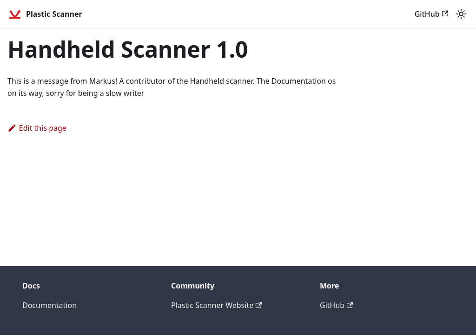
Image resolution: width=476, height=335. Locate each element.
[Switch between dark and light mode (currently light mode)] (461, 14)
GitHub (431, 14)
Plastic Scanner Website (216, 305)
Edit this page (36, 128)
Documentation (49, 305)
